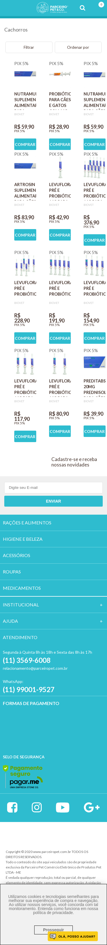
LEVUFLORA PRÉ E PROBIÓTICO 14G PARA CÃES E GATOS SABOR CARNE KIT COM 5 (60, 289)
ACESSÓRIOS (16, 555)
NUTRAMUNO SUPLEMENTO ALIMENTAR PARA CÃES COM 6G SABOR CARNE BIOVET (95, 100)
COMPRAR (25, 144)
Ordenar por (78, 47)
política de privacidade (53, 912)
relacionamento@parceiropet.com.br (35, 668)
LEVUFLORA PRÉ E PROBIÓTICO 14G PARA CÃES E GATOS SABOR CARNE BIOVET (60, 191)
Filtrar (29, 47)
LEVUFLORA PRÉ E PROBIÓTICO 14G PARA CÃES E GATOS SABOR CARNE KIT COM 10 (95, 191)
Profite (77, 834)
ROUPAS (12, 571)
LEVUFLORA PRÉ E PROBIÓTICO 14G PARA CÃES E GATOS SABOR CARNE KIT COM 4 (95, 289)
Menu (8, 8)
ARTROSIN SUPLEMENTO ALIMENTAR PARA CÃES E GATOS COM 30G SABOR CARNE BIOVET (25, 191)
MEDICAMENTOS (22, 588)
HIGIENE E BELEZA (23, 539)
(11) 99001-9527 (28, 689)
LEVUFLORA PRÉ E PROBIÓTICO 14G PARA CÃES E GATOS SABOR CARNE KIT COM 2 (60, 387)
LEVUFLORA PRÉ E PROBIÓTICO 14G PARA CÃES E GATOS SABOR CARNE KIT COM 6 (25, 289)
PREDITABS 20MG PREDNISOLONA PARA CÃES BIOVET (95, 387)
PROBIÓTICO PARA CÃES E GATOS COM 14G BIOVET (60, 100)
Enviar (53, 501)
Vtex (30, 833)
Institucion (18, 604)
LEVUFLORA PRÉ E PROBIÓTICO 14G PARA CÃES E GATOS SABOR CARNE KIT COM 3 (25, 387)
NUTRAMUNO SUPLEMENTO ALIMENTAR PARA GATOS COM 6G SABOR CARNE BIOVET (25, 100)
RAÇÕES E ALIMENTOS (27, 522)
